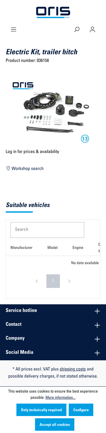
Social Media (19, 352)
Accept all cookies (55, 425)
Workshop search (25, 167)
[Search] (77, 29)
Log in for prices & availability (32, 152)
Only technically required (41, 410)
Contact (13, 324)
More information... (60, 398)
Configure (81, 410)
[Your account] (92, 29)
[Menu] (13, 29)
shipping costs (73, 369)
